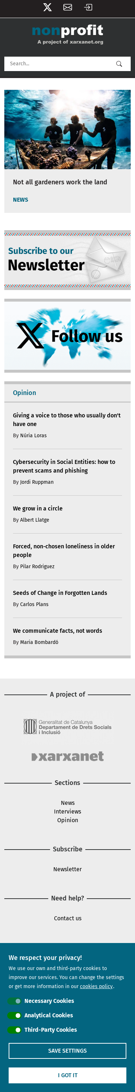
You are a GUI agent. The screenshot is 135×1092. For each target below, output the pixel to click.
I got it (67, 1075)
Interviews (67, 811)
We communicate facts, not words (57, 630)
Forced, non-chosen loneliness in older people (64, 550)
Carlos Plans (34, 604)
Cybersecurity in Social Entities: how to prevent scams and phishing (64, 466)
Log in (88, 9)
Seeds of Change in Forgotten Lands (60, 592)
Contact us (67, 918)
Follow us (47, 9)
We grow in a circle (38, 508)
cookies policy (96, 986)
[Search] (67, 64)
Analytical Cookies (48, 1015)
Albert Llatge (34, 520)
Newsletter (67, 9)
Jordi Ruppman (37, 482)
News (68, 802)
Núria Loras (33, 436)
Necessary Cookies (49, 1000)
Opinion (67, 820)
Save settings (67, 1050)
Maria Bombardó (39, 642)
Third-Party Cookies (50, 1029)
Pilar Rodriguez (37, 566)
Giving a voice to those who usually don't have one (67, 419)
